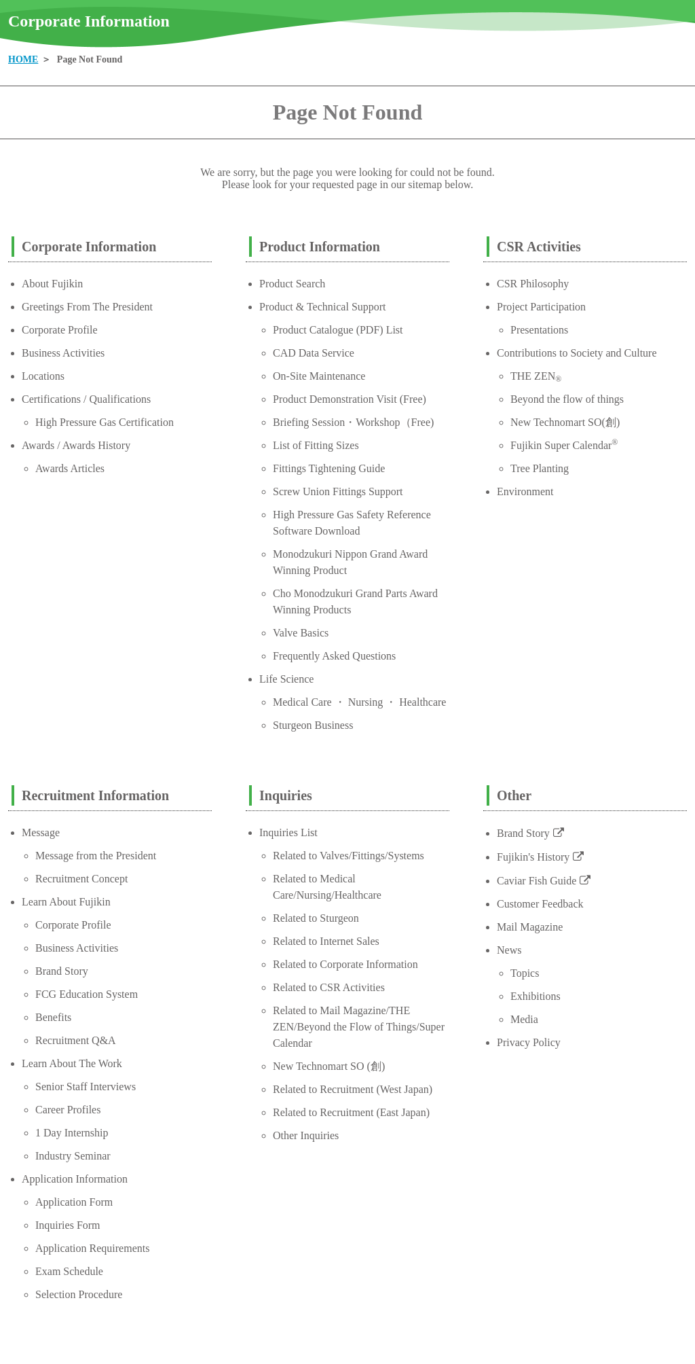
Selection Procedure (78, 1294)
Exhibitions (535, 996)
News (509, 950)
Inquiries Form (67, 1225)
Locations (43, 376)
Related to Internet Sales (326, 941)
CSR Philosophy (533, 283)
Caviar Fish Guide (536, 880)
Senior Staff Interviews (85, 1086)
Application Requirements (92, 1248)
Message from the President (95, 855)
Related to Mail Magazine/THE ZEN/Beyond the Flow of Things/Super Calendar (359, 1027)
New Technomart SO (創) (329, 1066)
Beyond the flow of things (567, 399)
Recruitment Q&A (75, 1040)
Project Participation (541, 306)
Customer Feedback (540, 904)
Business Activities (63, 353)
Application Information (75, 1179)
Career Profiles (67, 1109)
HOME (23, 59)
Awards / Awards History (76, 445)
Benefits (53, 1017)
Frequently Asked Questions (334, 656)
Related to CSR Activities (329, 987)
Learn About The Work (72, 1063)
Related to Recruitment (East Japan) (351, 1112)
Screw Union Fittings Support (338, 491)
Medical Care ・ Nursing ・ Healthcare (359, 702)
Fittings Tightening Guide (329, 468)
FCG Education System (86, 994)
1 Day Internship (72, 1132)
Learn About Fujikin (66, 902)
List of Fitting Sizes (316, 445)
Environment (525, 491)
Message (41, 832)
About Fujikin (52, 283)
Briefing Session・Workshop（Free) (353, 422)
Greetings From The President (87, 306)
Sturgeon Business (313, 725)
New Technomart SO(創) (565, 422)
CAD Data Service (313, 353)
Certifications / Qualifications (86, 399)
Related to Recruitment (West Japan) (352, 1089)
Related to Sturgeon (316, 918)
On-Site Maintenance (319, 376)
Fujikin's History (533, 857)
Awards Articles (70, 468)
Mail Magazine (530, 927)
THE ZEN (535, 376)
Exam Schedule (69, 1271)
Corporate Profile (60, 330)
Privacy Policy (529, 1042)
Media (524, 1019)
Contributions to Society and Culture (577, 353)
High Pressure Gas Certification (104, 422)
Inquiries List (288, 832)
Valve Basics (300, 633)
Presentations (539, 330)
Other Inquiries (306, 1135)
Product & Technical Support (322, 306)
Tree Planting (539, 468)
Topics (524, 973)
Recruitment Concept (81, 878)
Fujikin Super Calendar (564, 445)
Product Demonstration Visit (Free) (349, 399)
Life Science (286, 679)
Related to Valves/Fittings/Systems (348, 855)
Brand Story (61, 971)
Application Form (74, 1202)
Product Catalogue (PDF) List (338, 330)
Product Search (292, 283)
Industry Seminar (73, 1156)
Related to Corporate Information (345, 964)
